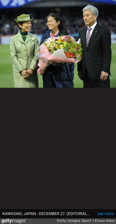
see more (105, 213)
